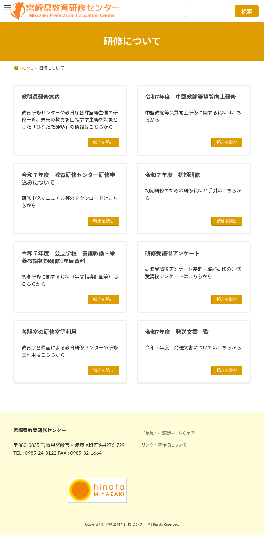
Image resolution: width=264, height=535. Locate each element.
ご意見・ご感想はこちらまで (168, 433)
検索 (246, 11)
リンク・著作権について (164, 445)
